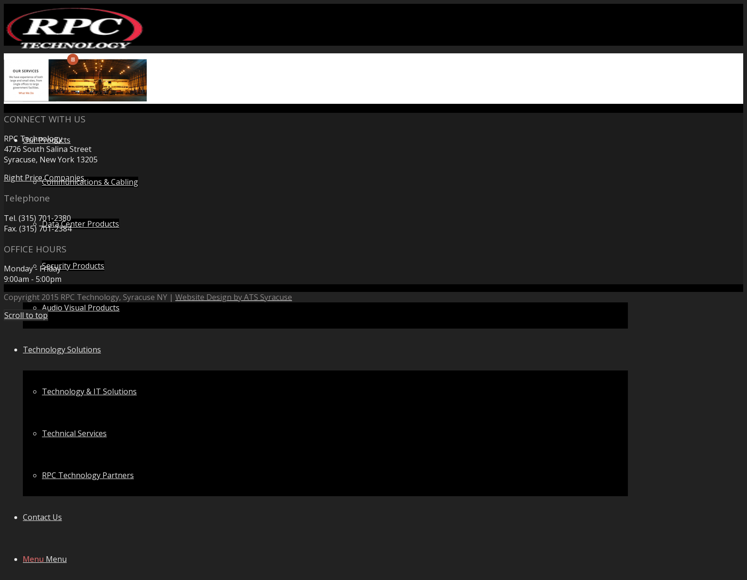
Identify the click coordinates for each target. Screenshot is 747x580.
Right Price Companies (44, 177)
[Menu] (45, 559)
